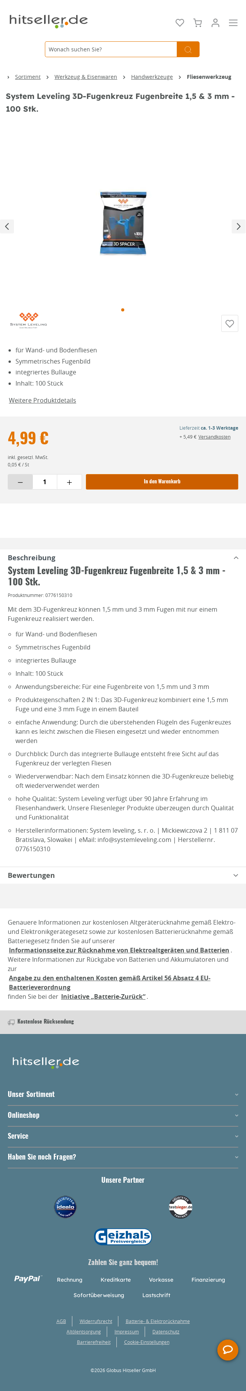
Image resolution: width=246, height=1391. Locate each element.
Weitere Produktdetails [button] (42, 400)
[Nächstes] (239, 226)
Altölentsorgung (84, 1331)
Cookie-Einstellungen (146, 1342)
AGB (61, 1321)
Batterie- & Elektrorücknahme (158, 1321)
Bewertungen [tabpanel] (124, 875)
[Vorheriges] (7, 226)
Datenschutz (165, 1331)
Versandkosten (214, 437)
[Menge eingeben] (44, 481)
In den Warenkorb (162, 482)
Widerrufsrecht (96, 1321)
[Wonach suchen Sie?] (111, 49)
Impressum (126, 1331)
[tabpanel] (123, 557)
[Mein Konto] (215, 22)
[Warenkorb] (198, 22)
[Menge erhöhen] (69, 481)
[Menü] (233, 22)
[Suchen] (188, 49)
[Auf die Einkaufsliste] (229, 323)
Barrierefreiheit (94, 1342)
